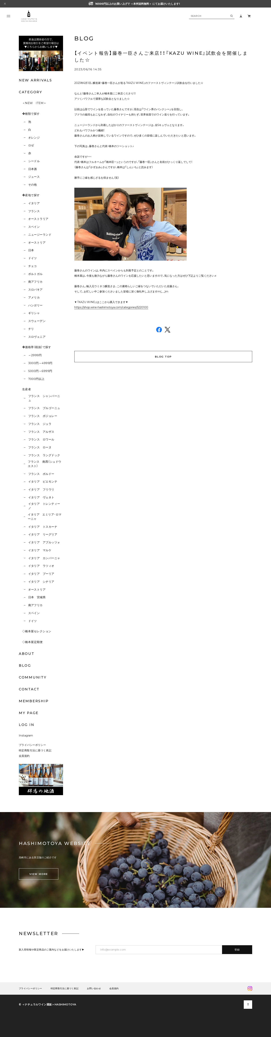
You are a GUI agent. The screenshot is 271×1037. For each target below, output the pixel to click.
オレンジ (34, 137)
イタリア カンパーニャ (44, 558)
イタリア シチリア (41, 581)
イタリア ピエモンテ (42, 481)
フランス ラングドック (44, 455)
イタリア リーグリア (42, 534)
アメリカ (34, 297)
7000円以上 (36, 379)
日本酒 (32, 169)
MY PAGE (29, 713)
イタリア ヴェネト (41, 497)
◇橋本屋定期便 (32, 642)
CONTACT (29, 689)
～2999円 (35, 355)
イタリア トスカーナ (42, 526)
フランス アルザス (41, 431)
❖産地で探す (31, 195)
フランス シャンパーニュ (44, 398)
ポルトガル (35, 274)
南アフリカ (35, 281)
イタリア (34, 203)
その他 (32, 184)
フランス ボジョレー (42, 416)
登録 (237, 949)
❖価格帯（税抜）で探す (36, 347)
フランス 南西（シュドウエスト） (44, 464)
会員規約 (24, 756)
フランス (34, 211)
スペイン (34, 227)
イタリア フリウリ (41, 489)
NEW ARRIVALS (35, 80)
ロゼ (31, 145)
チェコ (32, 266)
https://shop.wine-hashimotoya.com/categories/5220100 (111, 307)
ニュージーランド (40, 234)
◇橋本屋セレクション (36, 631)
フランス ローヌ (40, 447)
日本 (31, 250)
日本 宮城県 (37, 597)
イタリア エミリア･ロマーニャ (44, 517)
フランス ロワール (41, 439)
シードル (34, 161)
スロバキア (35, 289)
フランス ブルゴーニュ (44, 408)
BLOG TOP (163, 356)
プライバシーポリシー (32, 745)
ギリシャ (34, 313)
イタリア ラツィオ (41, 566)
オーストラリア (38, 219)
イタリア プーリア (41, 573)
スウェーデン (37, 321)
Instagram (26, 735)
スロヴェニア (37, 337)
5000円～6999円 (40, 371)
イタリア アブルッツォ (44, 542)
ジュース (34, 176)
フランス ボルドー (41, 474)
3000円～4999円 (40, 363)
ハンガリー (35, 305)
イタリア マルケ (40, 550)
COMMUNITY (32, 677)
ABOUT (26, 654)
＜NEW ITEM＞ (34, 103)
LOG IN (26, 725)
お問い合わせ (94, 988)
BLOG (25, 665)
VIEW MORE (38, 873)
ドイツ (32, 258)
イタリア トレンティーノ (44, 506)
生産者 (26, 389)
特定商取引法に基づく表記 (35, 750)
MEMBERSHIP (34, 701)
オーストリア (37, 242)
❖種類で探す (31, 113)
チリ (31, 329)
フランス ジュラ (40, 424)
